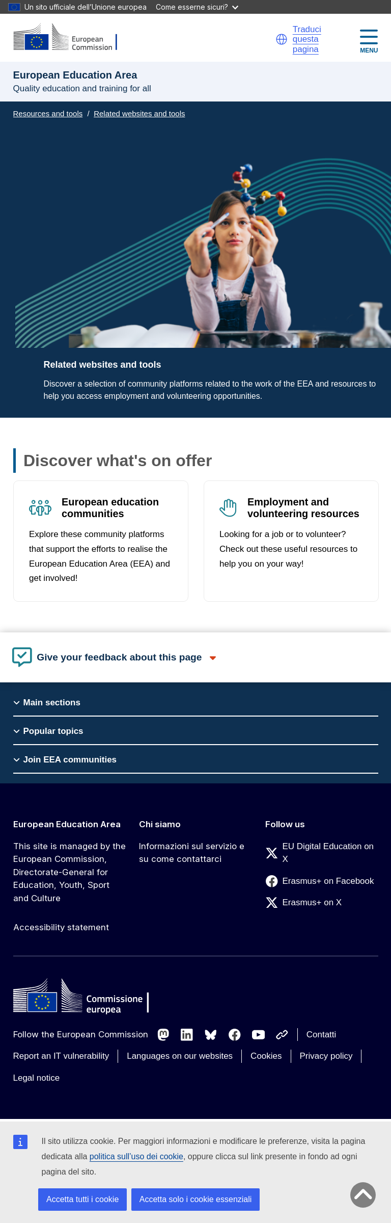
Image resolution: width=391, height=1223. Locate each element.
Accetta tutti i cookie (82, 1199)
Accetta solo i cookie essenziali (195, 1199)
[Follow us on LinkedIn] (186, 1034)
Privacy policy (326, 1056)
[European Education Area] (71, 37)
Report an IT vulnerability (61, 1056)
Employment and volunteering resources (303, 507)
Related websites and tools (139, 113)
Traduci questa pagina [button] (307, 39)
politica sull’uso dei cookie (136, 1156)
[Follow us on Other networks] (282, 1034)
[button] (281, 39)
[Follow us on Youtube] (258, 1034)
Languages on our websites (180, 1056)
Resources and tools (48, 113)
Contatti (321, 1034)
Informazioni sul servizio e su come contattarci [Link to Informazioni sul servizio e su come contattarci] (191, 852)
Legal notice (36, 1078)
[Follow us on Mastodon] (163, 1034)
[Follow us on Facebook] (234, 1034)
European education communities (110, 507)
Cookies (266, 1056)
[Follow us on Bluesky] (210, 1034)
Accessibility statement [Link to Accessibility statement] (61, 927)
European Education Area (67, 824)
